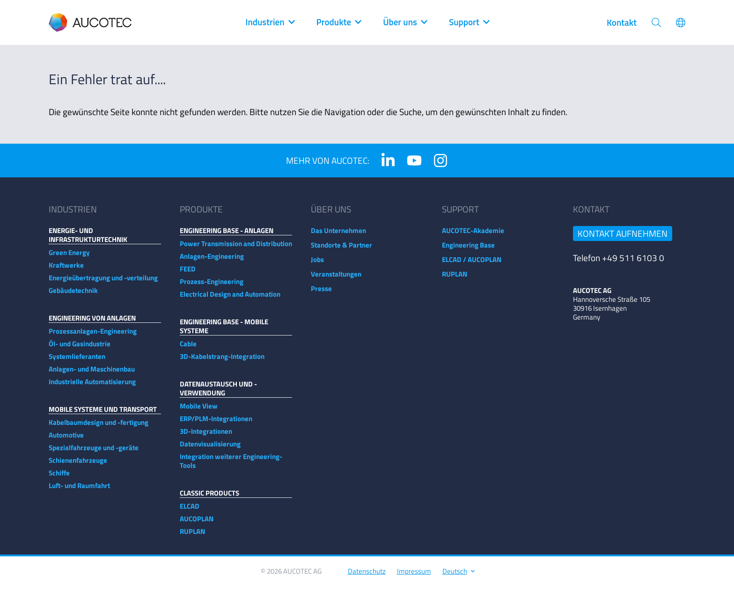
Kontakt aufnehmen (623, 238)
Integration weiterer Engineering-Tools (231, 465)
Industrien (269, 22)
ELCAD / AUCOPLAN (471, 264)
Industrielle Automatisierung (92, 386)
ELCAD (189, 510)
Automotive (66, 439)
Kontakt (622, 22)
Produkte (338, 22)
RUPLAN (192, 536)
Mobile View (199, 410)
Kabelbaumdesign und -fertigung (98, 427)
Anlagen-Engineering (212, 260)
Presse (321, 293)
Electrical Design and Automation (230, 298)
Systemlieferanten (77, 361)
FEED (188, 273)
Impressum (414, 575)
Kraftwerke (66, 269)
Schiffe (59, 477)
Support (469, 22)
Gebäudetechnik (73, 295)
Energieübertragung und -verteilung (103, 282)
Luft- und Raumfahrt (79, 490)
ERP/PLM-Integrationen (216, 423)
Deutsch (458, 575)
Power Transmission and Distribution (236, 248)
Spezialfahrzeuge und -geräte (94, 452)
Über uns (404, 22)
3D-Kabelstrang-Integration (222, 361)
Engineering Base (468, 249)
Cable (188, 348)
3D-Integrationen (206, 435)
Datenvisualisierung (210, 448)
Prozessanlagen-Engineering (93, 335)
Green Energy (69, 257)
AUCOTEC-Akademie (473, 235)
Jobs (317, 264)
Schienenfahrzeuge (78, 465)
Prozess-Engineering (211, 286)
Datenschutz (367, 575)
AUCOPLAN (196, 523)
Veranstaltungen (336, 278)
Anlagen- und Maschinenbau (92, 373)
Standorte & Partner (341, 249)
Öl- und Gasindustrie (79, 348)
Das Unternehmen (338, 235)
